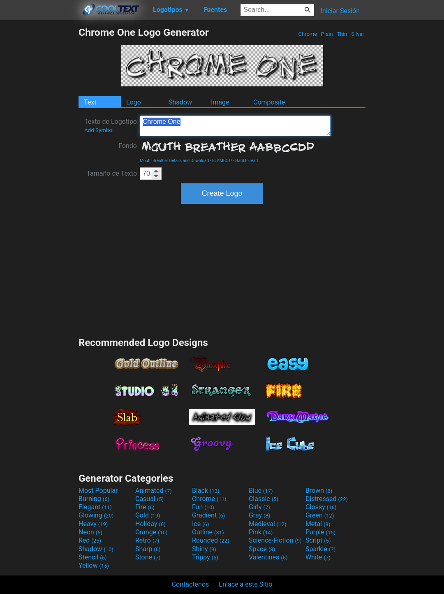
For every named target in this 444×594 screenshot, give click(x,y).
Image (220, 102)
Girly (259, 507)
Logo (133, 102)
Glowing (96, 515)
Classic (263, 499)
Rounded (210, 540)
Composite (269, 102)
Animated (153, 490)
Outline (208, 532)
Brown (318, 490)
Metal (318, 524)
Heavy (93, 524)
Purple (320, 532)
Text (90, 102)
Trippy (205, 557)
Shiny (204, 549)
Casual (149, 499)
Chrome (307, 34)
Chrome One (235, 126)
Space (262, 549)
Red (90, 540)
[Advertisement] (39, 149)
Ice (200, 524)
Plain (327, 34)
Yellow (94, 565)
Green (319, 515)
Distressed (326, 499)
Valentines (268, 557)
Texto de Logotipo (110, 125)
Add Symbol (98, 130)
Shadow (180, 102)
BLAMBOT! (222, 160)
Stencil (92, 557)
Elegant (95, 507)
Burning (94, 499)
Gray (259, 515)
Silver (357, 34)
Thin (342, 34)
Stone (147, 557)
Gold (147, 515)
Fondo (127, 146)
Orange (151, 532)
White (318, 557)
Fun (203, 507)
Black (206, 490)
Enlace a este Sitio (245, 584)
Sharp (148, 549)
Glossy (321, 507)
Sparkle (320, 549)
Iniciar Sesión (340, 11)
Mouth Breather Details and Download (174, 160)
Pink (261, 532)
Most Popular (98, 490)
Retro (147, 540)
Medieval (268, 524)
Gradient (208, 515)
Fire (145, 507)
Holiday (150, 524)
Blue (261, 490)
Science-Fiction (275, 540)
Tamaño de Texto (111, 173)
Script (318, 540)
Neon (90, 532)
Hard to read (246, 160)
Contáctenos (190, 584)
